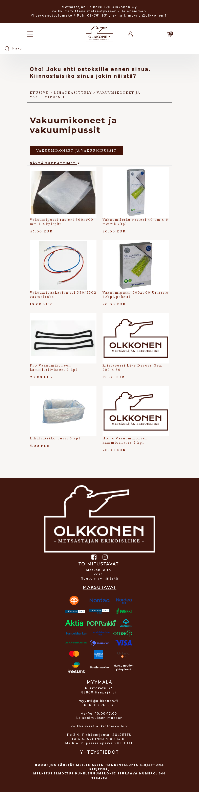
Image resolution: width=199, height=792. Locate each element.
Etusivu (39, 93)
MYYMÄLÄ (99, 682)
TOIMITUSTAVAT (99, 564)
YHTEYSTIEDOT (99, 752)
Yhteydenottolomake (51, 15)
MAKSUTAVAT (99, 587)
